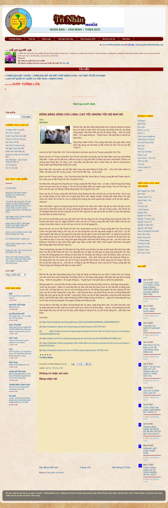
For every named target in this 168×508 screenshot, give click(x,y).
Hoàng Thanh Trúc (145, 197)
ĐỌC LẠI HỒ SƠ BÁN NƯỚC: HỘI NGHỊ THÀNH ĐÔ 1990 (19, 233)
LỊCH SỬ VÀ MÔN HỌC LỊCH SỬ (151, 392)
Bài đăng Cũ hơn (121, 467)
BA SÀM (12, 396)
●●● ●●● (8, 84)
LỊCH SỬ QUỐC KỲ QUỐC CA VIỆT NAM (26, 78)
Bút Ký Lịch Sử (109, 39)
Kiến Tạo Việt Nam (145, 152)
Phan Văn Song (144, 234)
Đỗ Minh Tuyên (143, 250)
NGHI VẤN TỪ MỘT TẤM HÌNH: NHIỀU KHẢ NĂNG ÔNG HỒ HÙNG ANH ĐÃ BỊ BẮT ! (18, 225)
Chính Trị (141, 133)
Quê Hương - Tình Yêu (146, 158)
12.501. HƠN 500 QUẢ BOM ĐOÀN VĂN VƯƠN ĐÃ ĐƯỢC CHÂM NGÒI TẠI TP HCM (20, 400)
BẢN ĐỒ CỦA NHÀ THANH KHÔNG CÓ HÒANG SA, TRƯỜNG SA (16, 195)
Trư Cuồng (10, 165)
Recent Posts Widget (155, 486)
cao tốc (48, 368)
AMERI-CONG (56, 78)
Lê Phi (140, 203)
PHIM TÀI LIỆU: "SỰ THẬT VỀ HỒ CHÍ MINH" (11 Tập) (19, 251)
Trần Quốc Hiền (144, 243)
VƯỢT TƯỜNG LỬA (26, 84)
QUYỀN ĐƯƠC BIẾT (17, 314)
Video (140, 170)
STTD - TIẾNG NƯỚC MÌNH (149, 310)
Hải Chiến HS (11, 142)
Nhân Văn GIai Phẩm (14, 151)
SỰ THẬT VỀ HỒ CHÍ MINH (92, 75)
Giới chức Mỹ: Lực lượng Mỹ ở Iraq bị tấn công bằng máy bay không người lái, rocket (20, 354)
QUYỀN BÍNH (11, 188)
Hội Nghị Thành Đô (13, 148)
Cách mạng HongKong (146, 136)
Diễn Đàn (126, 39)
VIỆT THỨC (13, 338)
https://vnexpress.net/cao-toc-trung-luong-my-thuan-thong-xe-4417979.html (73, 327)
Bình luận (141, 127)
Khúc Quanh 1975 (87, 39)
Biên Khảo (142, 124)
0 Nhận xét (147, 299)
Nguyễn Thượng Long (146, 219)
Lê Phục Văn (143, 206)
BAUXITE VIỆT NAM (17, 305)
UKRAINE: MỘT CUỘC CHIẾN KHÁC (150, 450)
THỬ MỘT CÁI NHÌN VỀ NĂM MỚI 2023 (151, 328)
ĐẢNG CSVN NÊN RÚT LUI (19, 365)
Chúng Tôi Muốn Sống (14, 139)
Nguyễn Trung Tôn (145, 222)
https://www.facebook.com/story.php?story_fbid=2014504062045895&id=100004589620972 (81, 322)
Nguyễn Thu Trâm (144, 216)
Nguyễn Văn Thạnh (145, 228)
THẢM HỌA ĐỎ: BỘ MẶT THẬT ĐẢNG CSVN (55, 75)
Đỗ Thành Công (144, 253)
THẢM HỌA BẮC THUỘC (18, 75)
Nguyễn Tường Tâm (145, 225)
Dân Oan (141, 146)
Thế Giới (141, 164)
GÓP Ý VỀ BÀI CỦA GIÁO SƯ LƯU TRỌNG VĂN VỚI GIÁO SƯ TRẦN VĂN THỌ (151, 371)
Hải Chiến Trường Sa (14, 145)
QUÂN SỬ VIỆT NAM (17, 371)
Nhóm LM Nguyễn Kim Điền (148, 231)
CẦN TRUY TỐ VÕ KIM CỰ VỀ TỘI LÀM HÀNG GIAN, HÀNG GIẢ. (151, 348)
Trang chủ (85, 467)
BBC (11, 294)
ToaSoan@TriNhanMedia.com (149, 44)
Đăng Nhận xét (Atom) (55, 473)
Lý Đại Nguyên (143, 209)
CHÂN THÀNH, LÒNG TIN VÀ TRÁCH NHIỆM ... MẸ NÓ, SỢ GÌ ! (151, 471)
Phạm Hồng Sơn (144, 237)
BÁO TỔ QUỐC (15, 325)
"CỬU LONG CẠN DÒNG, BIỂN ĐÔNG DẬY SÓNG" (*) (152, 409)
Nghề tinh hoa (14, 307)
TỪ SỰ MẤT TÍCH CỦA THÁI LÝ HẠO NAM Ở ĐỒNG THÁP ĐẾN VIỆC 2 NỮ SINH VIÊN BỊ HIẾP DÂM (151, 288)
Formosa (141, 149)
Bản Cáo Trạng (11, 133)
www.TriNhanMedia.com (113, 44)
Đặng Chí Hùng (143, 247)
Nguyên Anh (142, 212)
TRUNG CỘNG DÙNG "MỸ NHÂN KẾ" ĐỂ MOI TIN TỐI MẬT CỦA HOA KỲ (152, 430)
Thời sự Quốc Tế (144, 167)
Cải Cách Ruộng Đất (146, 142)
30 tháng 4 (142, 121)
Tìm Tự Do (10, 168)
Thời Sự (31, 39)
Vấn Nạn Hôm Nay (65, 39)
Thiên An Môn (143, 161)
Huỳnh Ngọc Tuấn (145, 200)
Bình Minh (141, 194)
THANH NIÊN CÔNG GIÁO (19, 385)
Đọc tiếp (65, 63)
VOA (61, 368)
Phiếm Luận (142, 155)
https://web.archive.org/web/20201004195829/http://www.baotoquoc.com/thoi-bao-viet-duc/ (20, 329)
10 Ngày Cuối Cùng (13, 130)
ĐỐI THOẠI (13, 362)
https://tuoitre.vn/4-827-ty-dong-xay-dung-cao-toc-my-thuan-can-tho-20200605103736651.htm (81, 338)
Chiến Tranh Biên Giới (14, 136)
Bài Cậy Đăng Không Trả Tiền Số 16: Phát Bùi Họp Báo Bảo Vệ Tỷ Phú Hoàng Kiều (20, 376)
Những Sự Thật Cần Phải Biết (17, 155)
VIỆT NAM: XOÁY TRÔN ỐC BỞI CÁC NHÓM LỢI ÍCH (18, 218)
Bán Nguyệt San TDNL (146, 191)
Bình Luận (46, 39)
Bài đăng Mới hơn (48, 467)
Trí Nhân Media (15, 39)
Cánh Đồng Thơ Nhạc (146, 139)
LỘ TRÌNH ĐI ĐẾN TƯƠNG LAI (17, 239)
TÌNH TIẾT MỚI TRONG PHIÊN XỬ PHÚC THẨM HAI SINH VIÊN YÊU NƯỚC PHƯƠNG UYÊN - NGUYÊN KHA (18, 260)
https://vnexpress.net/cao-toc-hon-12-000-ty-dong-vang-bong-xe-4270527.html (75, 350)
